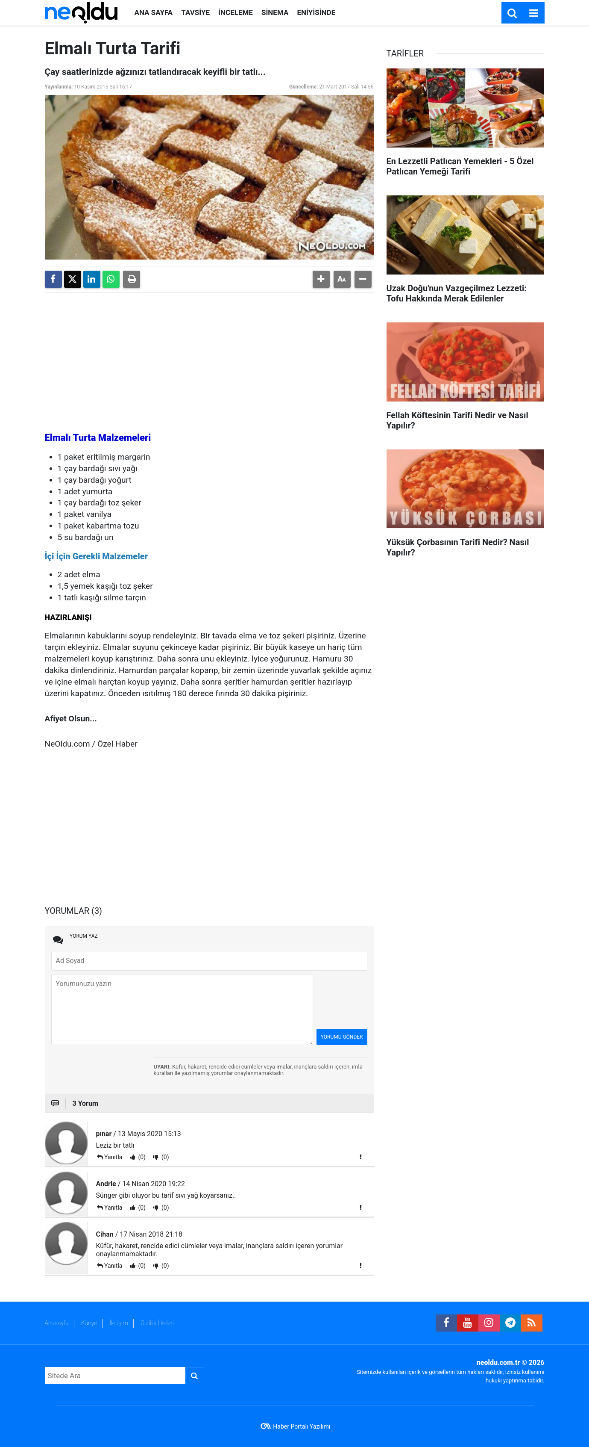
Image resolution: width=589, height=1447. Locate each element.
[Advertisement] (209, 359)
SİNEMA (274, 12)
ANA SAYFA (154, 12)
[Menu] (534, 13)
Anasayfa (57, 1323)
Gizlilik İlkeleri (157, 1323)
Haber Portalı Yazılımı (301, 1426)
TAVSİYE (195, 12)
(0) (141, 1157)
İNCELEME (235, 12)
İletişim (118, 1323)
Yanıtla (113, 1157)
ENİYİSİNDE (316, 12)
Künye (89, 1323)
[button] (321, 279)
